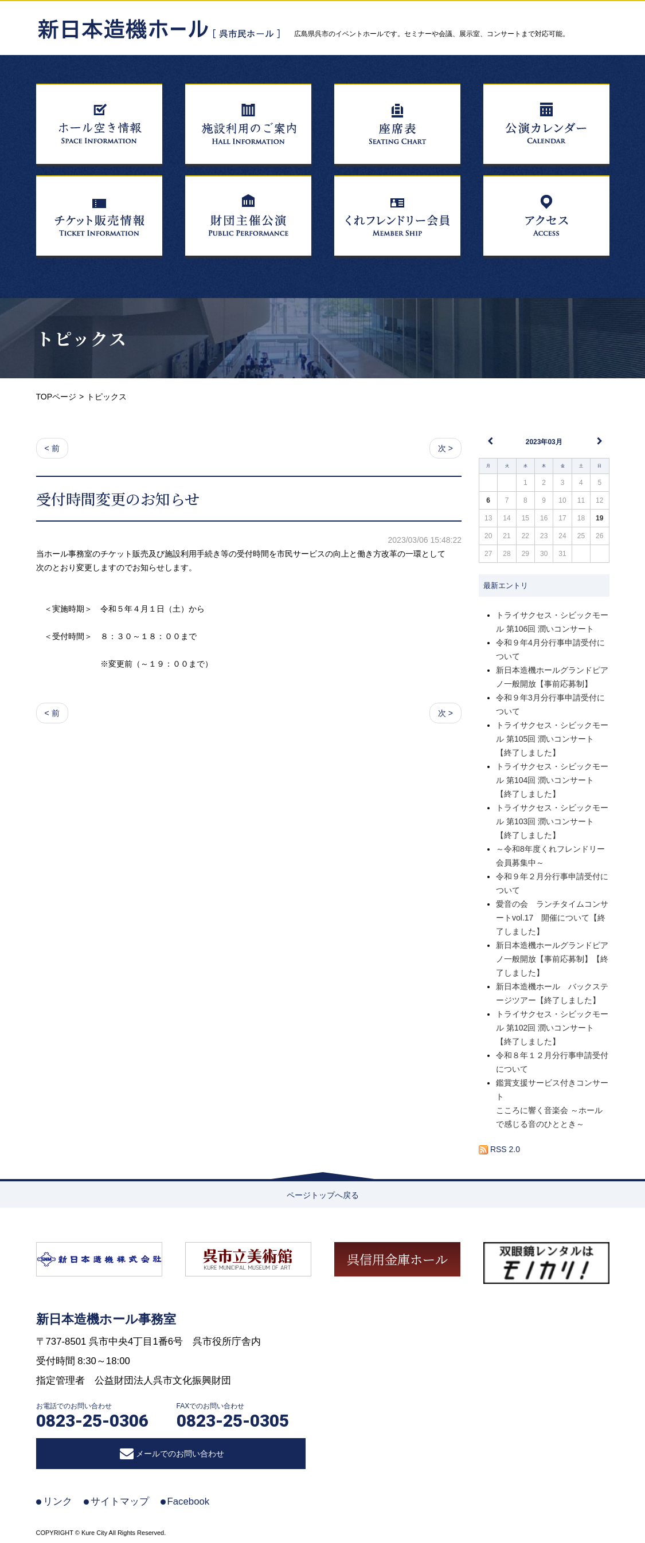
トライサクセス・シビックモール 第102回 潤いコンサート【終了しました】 (552, 1027)
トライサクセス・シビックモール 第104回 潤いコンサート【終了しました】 (552, 780)
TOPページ (56, 396)
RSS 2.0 (499, 1149)
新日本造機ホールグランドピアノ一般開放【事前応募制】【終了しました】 (552, 959)
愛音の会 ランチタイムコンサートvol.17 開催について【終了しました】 (552, 917)
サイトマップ (120, 1501)
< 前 (52, 448)
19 (599, 518)
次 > (445, 448)
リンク (57, 1501)
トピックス (81, 338)
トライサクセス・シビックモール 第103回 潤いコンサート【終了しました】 (552, 821)
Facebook (188, 1501)
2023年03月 (544, 442)
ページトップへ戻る (323, 1195)
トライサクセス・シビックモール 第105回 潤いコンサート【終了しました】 (552, 738)
